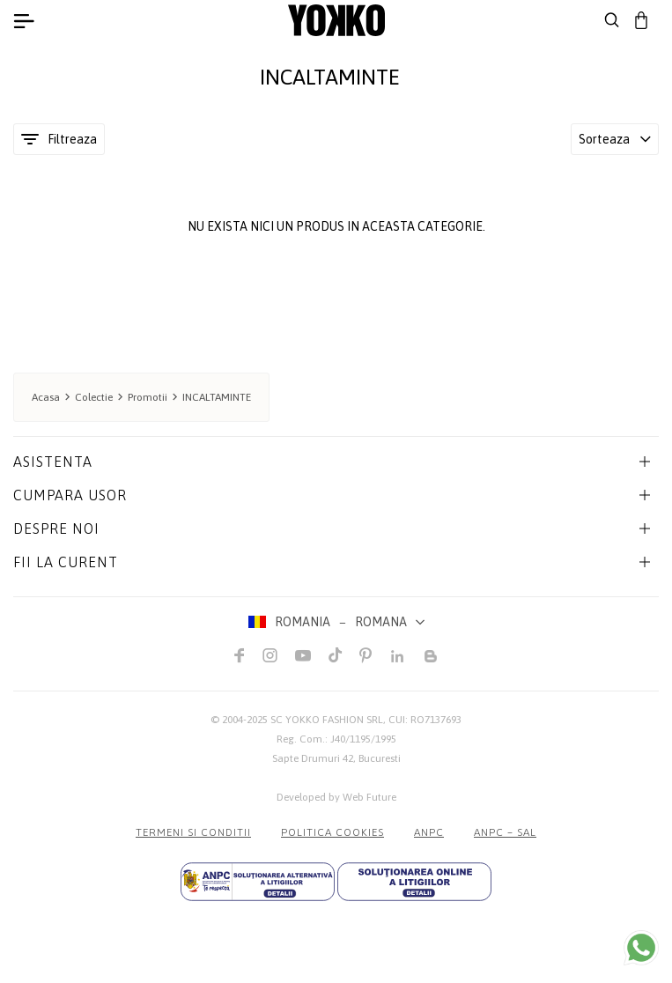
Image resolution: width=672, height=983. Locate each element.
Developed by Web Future (336, 797)
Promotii (147, 397)
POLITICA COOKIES (332, 832)
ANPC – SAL (505, 832)
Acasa (46, 397)
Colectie (94, 397)
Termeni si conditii (193, 832)
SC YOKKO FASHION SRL (326, 719)
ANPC (429, 832)
